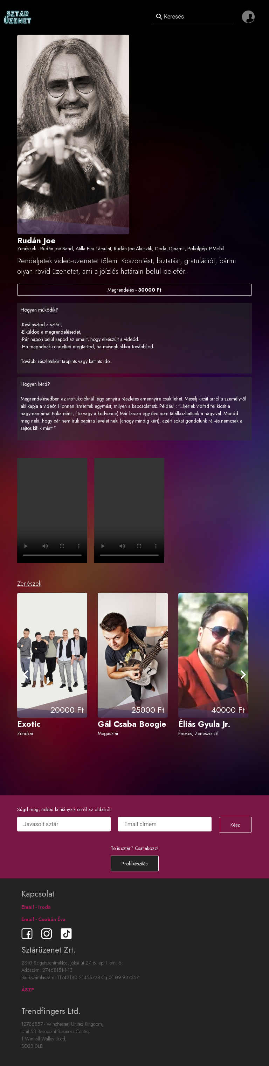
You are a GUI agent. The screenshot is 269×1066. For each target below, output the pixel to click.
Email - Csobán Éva (43, 919)
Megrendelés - (134, 289)
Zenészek (29, 583)
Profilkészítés (134, 863)
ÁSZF (27, 989)
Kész (235, 824)
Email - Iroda (36, 907)
